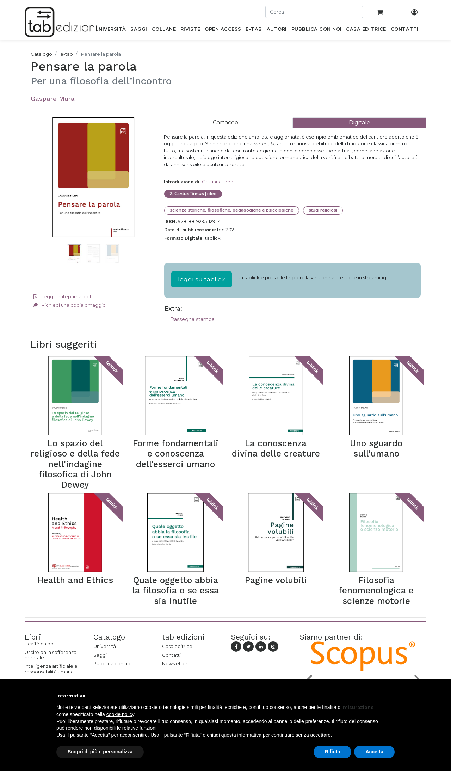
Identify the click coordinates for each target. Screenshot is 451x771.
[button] (42, 187)
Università (104, 646)
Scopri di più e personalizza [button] (100, 751)
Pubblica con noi (112, 663)
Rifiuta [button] (332, 751)
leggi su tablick (201, 279)
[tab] (225, 122)
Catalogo (41, 54)
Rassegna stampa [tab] (192, 319)
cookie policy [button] (120, 714)
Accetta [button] (374, 751)
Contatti (171, 655)
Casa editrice (177, 646)
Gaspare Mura (53, 98)
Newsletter (174, 663)
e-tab (66, 54)
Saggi (100, 655)
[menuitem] (110, 30)
